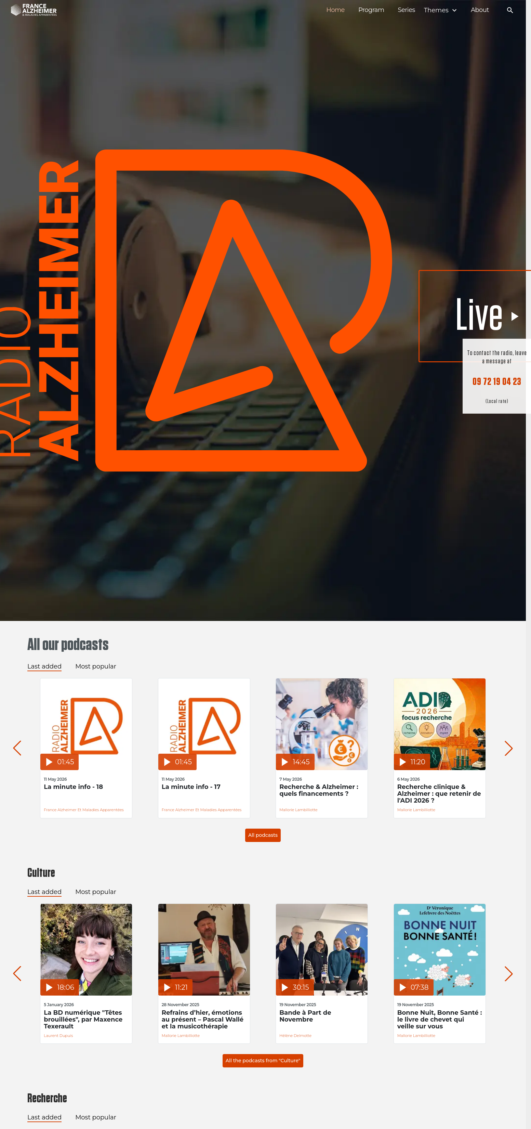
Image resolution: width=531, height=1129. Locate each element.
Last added (44, 666)
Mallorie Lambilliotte (298, 809)
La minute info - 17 (191, 787)
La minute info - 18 (73, 787)
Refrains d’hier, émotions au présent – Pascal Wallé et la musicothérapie (202, 1019)
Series (406, 10)
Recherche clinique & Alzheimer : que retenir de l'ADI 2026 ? (439, 793)
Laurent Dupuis (58, 1035)
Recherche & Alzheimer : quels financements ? (318, 790)
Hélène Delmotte (295, 1035)
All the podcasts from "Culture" (263, 1060)
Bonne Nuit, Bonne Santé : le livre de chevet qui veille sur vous (439, 1019)
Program (371, 10)
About (480, 10)
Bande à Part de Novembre (305, 1016)
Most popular (95, 666)
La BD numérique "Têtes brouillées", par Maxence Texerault (83, 1019)
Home (335, 10)
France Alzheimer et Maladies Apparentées (84, 809)
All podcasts (263, 835)
